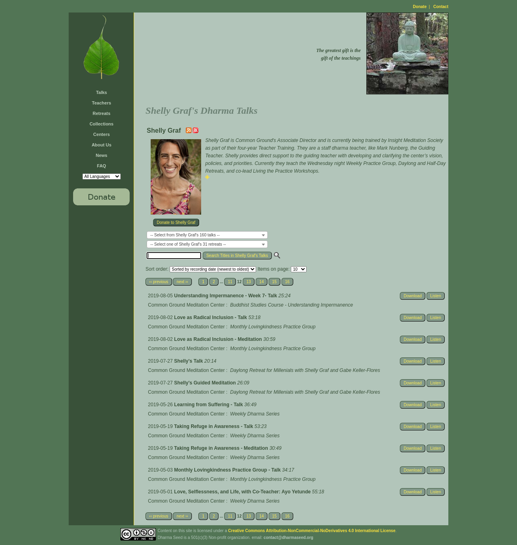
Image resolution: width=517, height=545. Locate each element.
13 (248, 282)
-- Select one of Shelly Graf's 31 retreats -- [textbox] (188, 244)
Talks (101, 92)
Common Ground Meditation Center (186, 305)
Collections (101, 123)
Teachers (101, 102)
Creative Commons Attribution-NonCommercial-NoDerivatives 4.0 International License (311, 530)
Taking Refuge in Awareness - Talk (214, 426)
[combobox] (207, 235)
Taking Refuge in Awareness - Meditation (221, 448)
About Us (101, 144)
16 (287, 282)
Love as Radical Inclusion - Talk (211, 317)
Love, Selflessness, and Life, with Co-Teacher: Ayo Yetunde (243, 492)
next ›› (182, 282)
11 (230, 282)
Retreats (101, 113)
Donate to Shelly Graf (176, 222)
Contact (440, 6)
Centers (101, 134)
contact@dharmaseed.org (288, 537)
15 (274, 282)
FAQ (101, 165)
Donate (420, 6)
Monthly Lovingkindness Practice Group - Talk (228, 470)
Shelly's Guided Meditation (205, 383)
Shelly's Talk (189, 361)
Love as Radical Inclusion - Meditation (218, 339)
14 (261, 282)
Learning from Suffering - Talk (209, 404)
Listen (435, 296)
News (101, 155)
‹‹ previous (158, 282)
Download (412, 296)
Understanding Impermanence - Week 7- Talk (226, 296)
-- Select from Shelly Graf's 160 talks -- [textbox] (184, 235)
